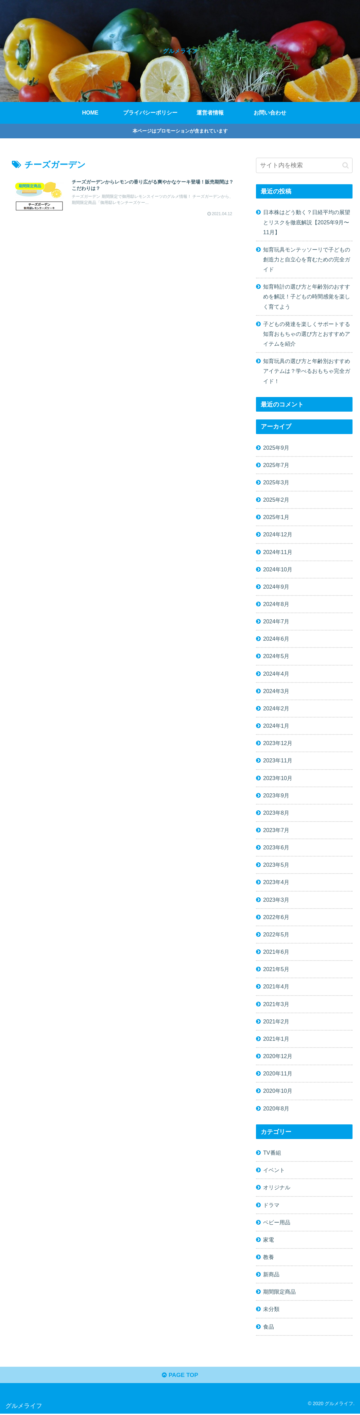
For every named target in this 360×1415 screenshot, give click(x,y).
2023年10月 (277, 778)
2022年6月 (276, 917)
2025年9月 (276, 448)
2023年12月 (277, 743)
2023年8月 (276, 813)
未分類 (271, 1309)
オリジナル (276, 1187)
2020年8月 (276, 1108)
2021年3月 (276, 1004)
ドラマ (271, 1205)
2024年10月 (277, 569)
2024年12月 (277, 534)
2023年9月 (276, 795)
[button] (346, 165)
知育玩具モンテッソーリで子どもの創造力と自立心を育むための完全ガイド (306, 259)
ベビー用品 (276, 1222)
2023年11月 (277, 760)
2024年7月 (276, 621)
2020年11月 (277, 1073)
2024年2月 (276, 708)
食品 (268, 1327)
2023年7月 (276, 830)
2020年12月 (277, 1056)
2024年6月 (276, 639)
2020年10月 (277, 1091)
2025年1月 (276, 517)
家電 (268, 1240)
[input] (304, 165)
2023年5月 (276, 865)
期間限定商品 (279, 1292)
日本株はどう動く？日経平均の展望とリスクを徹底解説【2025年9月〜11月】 (306, 222)
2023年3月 (276, 900)
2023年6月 (276, 847)
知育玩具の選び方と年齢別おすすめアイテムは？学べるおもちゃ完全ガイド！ (306, 371)
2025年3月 (276, 482)
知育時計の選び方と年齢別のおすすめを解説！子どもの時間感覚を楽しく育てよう (306, 296)
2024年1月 (276, 726)
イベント (274, 1170)
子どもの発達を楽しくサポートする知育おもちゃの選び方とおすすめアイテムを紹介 (306, 334)
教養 (268, 1257)
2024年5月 (276, 656)
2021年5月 (276, 969)
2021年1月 (276, 1039)
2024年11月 (277, 552)
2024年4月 (276, 674)
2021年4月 (276, 986)
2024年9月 (276, 587)
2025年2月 (276, 500)
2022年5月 (276, 934)
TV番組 (272, 1153)
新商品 (271, 1274)
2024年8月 (276, 604)
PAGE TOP (180, 1376)
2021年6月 (276, 952)
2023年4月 (276, 882)
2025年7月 (276, 465)
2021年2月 (276, 1021)
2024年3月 (276, 691)
